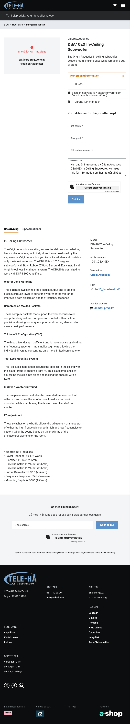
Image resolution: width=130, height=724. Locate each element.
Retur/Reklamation (99, 642)
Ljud (6, 24)
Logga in (93, 613)
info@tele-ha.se (55, 597)
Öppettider (95, 632)
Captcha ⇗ (112, 191)
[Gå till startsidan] (14, 6)
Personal (94, 622)
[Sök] (65, 15)
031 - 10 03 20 (54, 592)
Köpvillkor (9, 632)
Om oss (93, 617)
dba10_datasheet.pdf (107, 289)
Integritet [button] (94, 637)
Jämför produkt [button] (102, 308)
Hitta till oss (95, 627)
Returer (8, 642)
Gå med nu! (107, 524)
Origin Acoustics (100, 274)
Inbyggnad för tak (35, 24)
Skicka (76, 199)
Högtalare (17, 24)
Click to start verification (97, 187)
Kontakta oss (11, 637)
